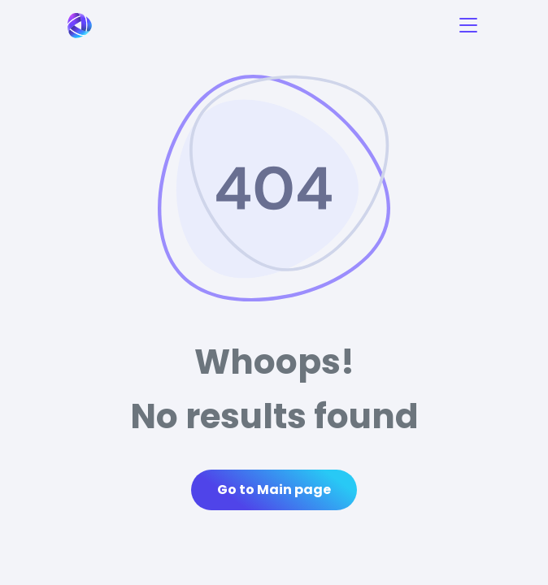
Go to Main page (274, 489)
